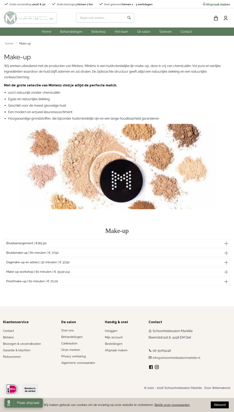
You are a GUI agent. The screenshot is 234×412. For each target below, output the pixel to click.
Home (46, 32)
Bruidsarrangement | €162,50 (26, 243)
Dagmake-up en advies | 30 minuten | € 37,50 (38, 262)
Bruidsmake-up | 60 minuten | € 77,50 (32, 253)
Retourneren (12, 357)
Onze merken (70, 350)
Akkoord (220, 405)
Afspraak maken (216, 4)
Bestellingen (113, 344)
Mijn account (114, 337)
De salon (143, 32)
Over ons (67, 330)
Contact (186, 32)
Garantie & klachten (17, 350)
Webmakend (221, 388)
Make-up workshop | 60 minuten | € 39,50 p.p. (38, 272)
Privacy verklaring (73, 356)
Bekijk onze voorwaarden (172, 405)
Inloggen (111, 331)
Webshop (98, 32)
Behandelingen (71, 32)
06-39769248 (162, 351)
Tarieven (165, 32)
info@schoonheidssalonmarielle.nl (176, 358)
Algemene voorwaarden (78, 363)
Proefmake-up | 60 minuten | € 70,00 (32, 281)
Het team (121, 32)
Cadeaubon (69, 343)
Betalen (8, 337)
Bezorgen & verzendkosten (22, 344)
